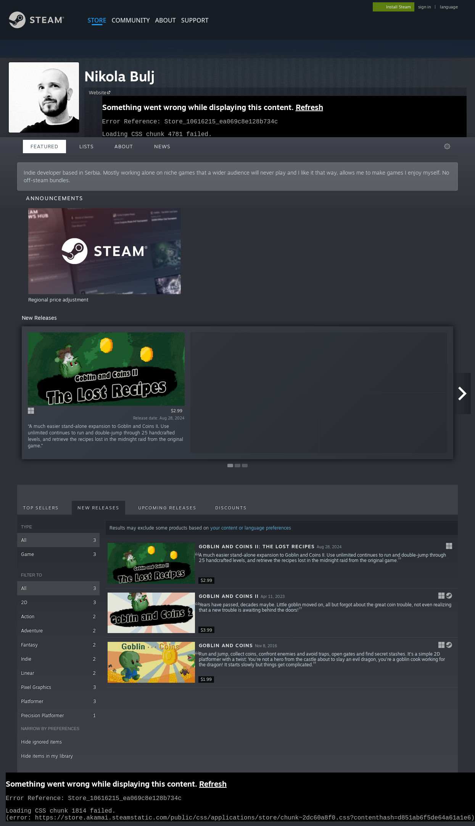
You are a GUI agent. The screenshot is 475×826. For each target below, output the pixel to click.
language (449, 7)
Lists (86, 146)
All (58, 540)
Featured (44, 146)
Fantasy (58, 644)
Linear (58, 673)
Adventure (58, 630)
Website (101, 92)
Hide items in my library (47, 756)
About (165, 20)
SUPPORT (195, 20)
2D (58, 602)
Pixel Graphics (58, 687)
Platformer (58, 701)
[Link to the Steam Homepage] (42, 26)
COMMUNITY (131, 20)
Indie (58, 659)
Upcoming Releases (167, 507)
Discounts (231, 507)
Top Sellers (41, 507)
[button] (282, 563)
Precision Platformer (58, 715)
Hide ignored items (41, 742)
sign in (424, 7)
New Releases (98, 507)
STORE (97, 20)
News (162, 146)
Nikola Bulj (119, 76)
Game (58, 554)
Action (58, 616)
